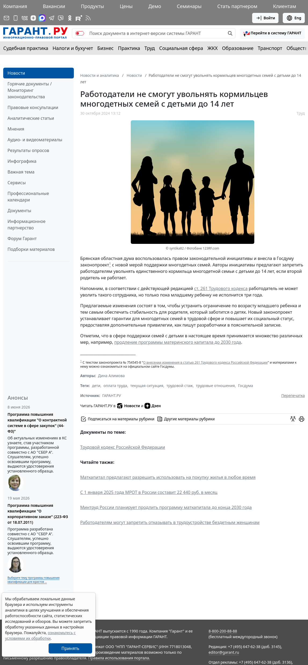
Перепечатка (293, 395)
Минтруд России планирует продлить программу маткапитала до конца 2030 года (166, 507)
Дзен (152, 406)
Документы (19, 211)
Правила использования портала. (119, 657)
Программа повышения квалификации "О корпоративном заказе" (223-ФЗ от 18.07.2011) (38, 514)
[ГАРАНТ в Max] (42, 18)
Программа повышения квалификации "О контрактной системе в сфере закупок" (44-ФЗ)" (37, 423)
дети (96, 385)
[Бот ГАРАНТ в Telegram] (60, 18)
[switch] (79, 33)
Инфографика (22, 161)
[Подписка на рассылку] (6, 18)
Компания (15, 6)
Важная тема (21, 172)
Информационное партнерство (26, 224)
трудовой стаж (179, 385)
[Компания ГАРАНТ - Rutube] (79, 18)
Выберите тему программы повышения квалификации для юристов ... (33, 580)
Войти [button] (265, 18)
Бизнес (105, 48)
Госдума (245, 385)
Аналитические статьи (31, 118)
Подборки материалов (31, 249)
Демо (154, 6)
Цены (126, 6)
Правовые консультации (33, 107)
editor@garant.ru (224, 652)
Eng (293, 18)
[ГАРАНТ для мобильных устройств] (15, 18)
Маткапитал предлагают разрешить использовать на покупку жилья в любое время (168, 477)
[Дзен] (33, 18)
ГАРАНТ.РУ (111, 395)
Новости (16, 73)
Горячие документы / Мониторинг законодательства (30, 90)
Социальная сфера (181, 48)
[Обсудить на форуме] (293, 419)
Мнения (16, 129)
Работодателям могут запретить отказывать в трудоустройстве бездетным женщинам (170, 522)
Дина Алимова (111, 375)
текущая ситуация (146, 385)
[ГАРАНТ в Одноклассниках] (70, 18)
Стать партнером (237, 6)
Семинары (189, 6)
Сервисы (17, 183)
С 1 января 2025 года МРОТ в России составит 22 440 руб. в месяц (149, 492)
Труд (149, 48)
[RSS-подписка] (88, 18)
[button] (272, 33)
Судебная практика (25, 48)
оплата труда (115, 385)
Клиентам (284, 6)
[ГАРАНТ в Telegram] (51, 18)
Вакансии (54, 6)
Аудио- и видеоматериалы (35, 140)
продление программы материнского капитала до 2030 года (177, 342)
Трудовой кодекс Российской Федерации (122, 447)
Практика (129, 48)
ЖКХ (213, 48)
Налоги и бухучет (73, 48)
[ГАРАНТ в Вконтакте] (24, 18)
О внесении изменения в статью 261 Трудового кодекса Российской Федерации (205, 362)
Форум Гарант (22, 238)
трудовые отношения (215, 385)
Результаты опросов (28, 150)
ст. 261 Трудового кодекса (221, 288)
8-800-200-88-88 (223, 631)
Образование (237, 48)
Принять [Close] (70, 648)
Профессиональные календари (28, 196)
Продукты (92, 6)
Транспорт (270, 48)
